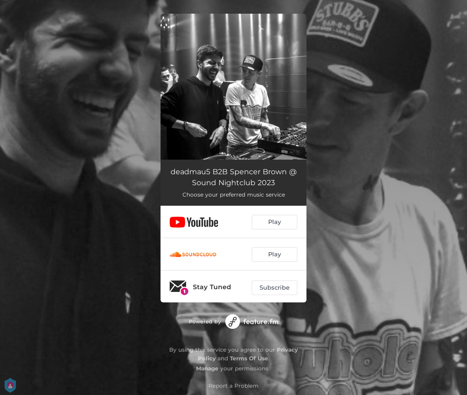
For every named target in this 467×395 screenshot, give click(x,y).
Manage (207, 368)
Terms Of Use (249, 358)
